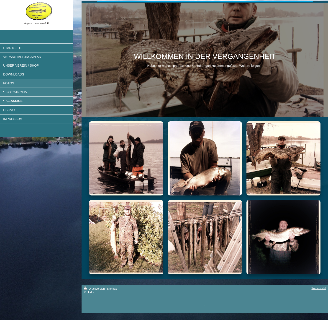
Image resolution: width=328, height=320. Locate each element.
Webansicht (319, 288)
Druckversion (94, 288)
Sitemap (112, 288)
